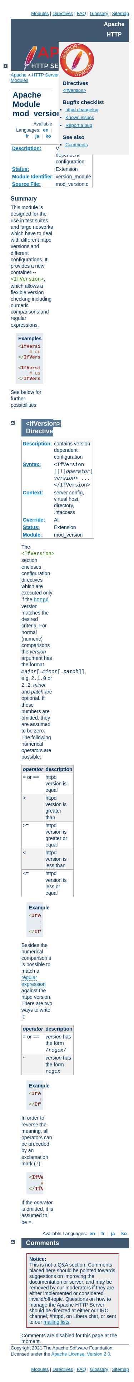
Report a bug (78, 125)
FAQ (81, 13)
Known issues (79, 117)
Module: (32, 535)
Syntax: (32, 464)
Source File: (26, 184)
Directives (63, 13)
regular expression (33, 980)
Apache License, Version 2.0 (80, 1354)
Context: (33, 492)
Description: (26, 148)
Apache (18, 75)
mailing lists (56, 1322)
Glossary (99, 13)
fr (27, 136)
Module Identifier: (33, 176)
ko (48, 136)
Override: (34, 520)
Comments (76, 144)
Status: (20, 169)
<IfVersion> (27, 279)
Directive (39, 431)
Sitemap (120, 13)
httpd (41, 600)
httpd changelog (82, 109)
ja (37, 136)
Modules (40, 13)
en (46, 130)
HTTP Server (45, 75)
